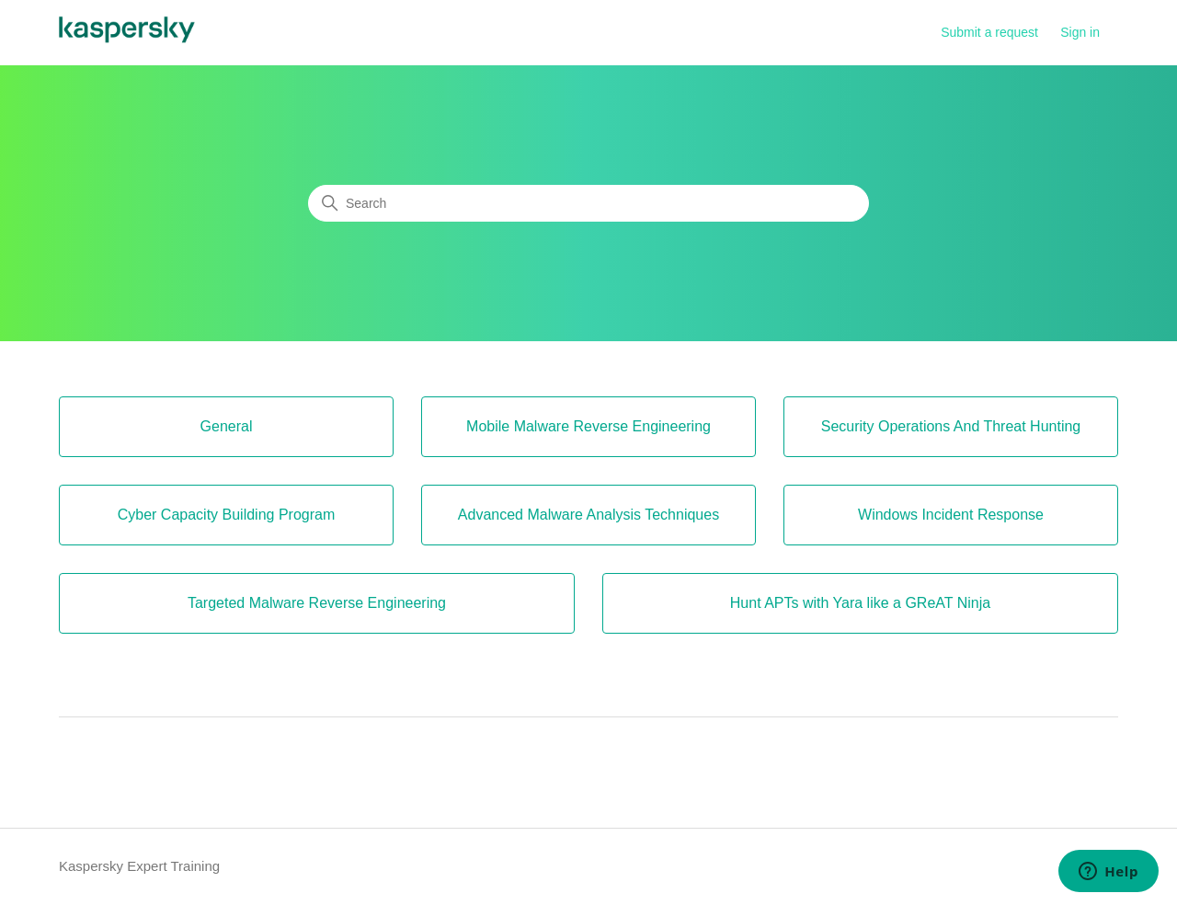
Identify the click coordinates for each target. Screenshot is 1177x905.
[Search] (588, 203)
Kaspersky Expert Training (139, 866)
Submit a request (989, 32)
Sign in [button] (1080, 32)
